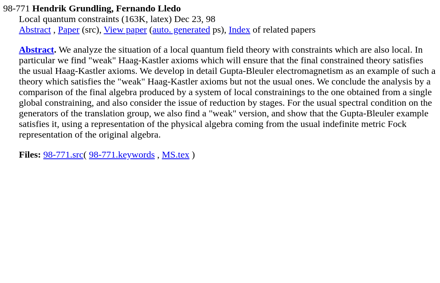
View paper (125, 29)
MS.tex (175, 154)
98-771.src (63, 154)
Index (239, 29)
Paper (68, 29)
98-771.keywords (122, 154)
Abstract (35, 29)
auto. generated (181, 29)
